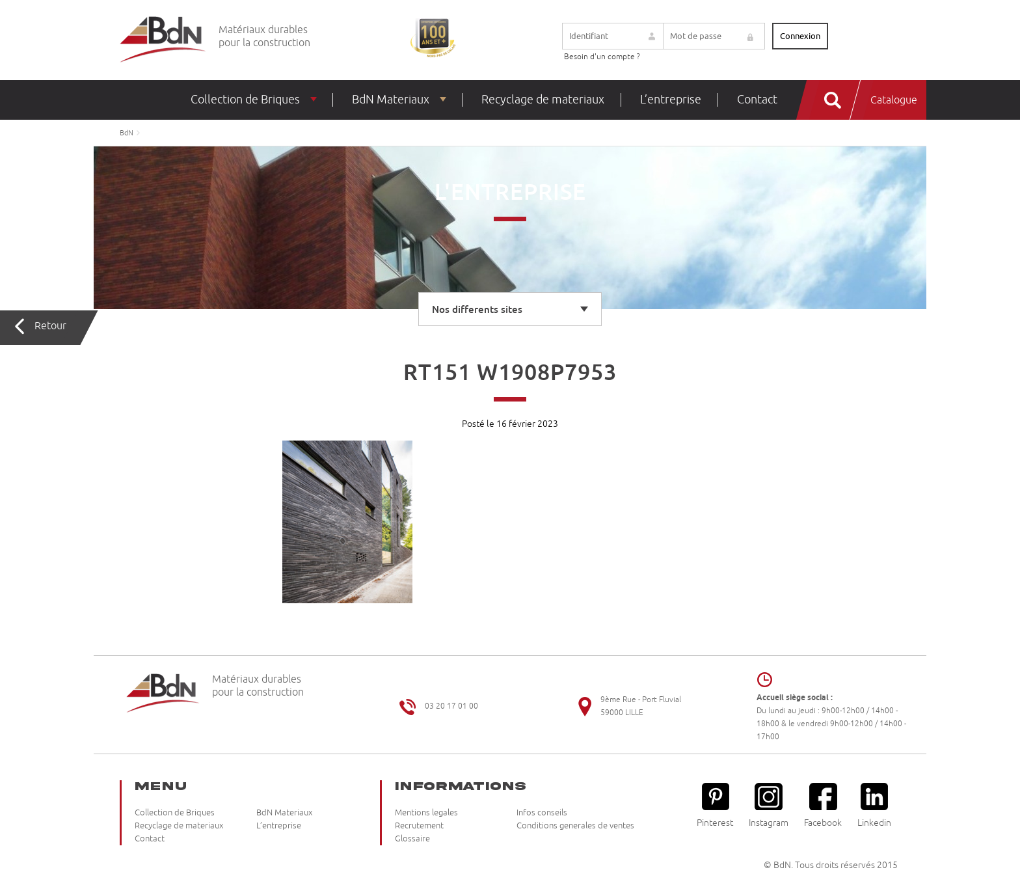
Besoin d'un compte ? (602, 57)
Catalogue (893, 100)
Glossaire (412, 839)
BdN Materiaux (390, 99)
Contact (757, 99)
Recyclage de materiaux (542, 99)
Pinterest (715, 805)
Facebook (823, 805)
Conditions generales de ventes (575, 826)
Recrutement (419, 826)
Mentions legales (426, 813)
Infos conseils (542, 813)
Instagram (768, 805)
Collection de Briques (245, 99)
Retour (50, 326)
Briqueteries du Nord (163, 40)
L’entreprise (670, 99)
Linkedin (874, 805)
